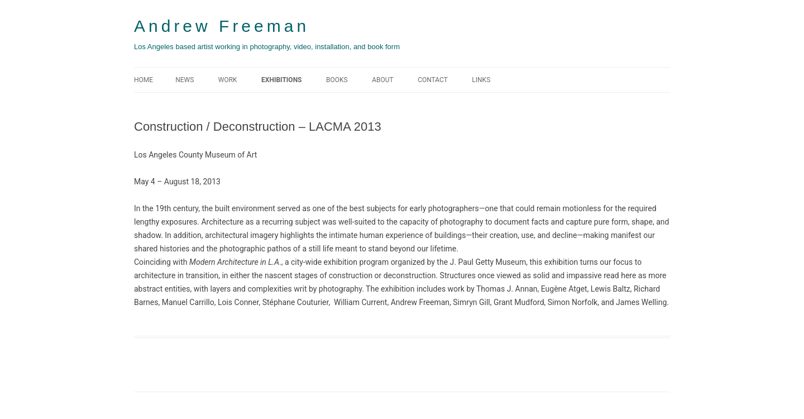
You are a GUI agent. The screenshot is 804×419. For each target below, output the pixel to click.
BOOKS (337, 80)
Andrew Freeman (221, 26)
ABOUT (383, 80)
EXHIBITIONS (281, 80)
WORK (227, 80)
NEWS (184, 80)
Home (143, 80)
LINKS (481, 80)
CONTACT (433, 80)
